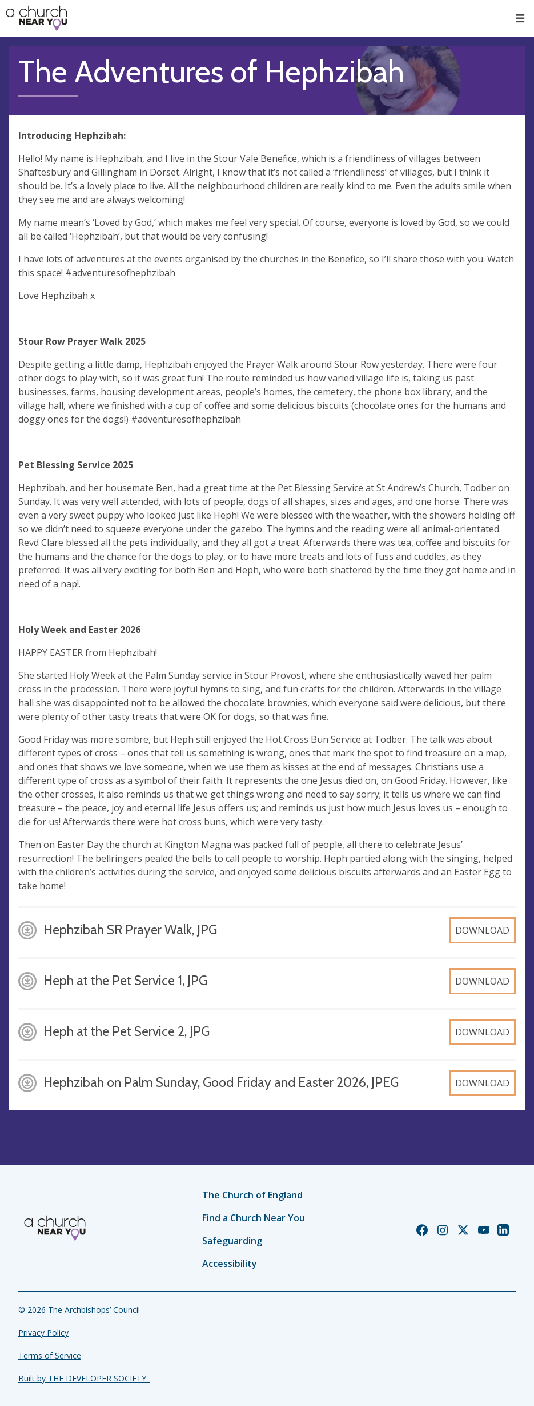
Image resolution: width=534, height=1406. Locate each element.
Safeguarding (232, 1240)
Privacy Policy (43, 1332)
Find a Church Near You (253, 1218)
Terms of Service (49, 1355)
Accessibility (229, 1263)
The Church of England (252, 1195)
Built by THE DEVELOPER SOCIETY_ (84, 1378)
